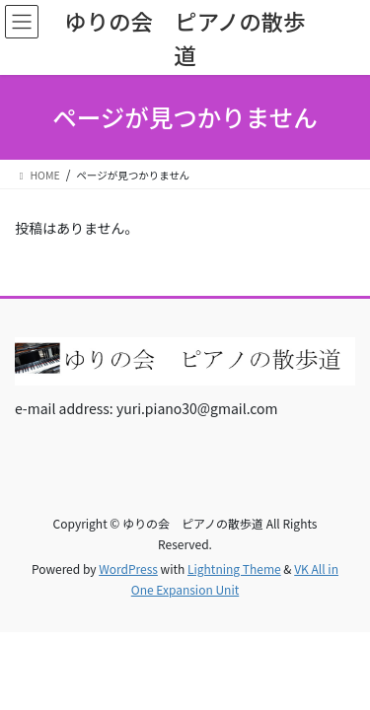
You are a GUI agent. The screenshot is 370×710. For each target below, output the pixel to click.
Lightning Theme (234, 568)
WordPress (128, 568)
